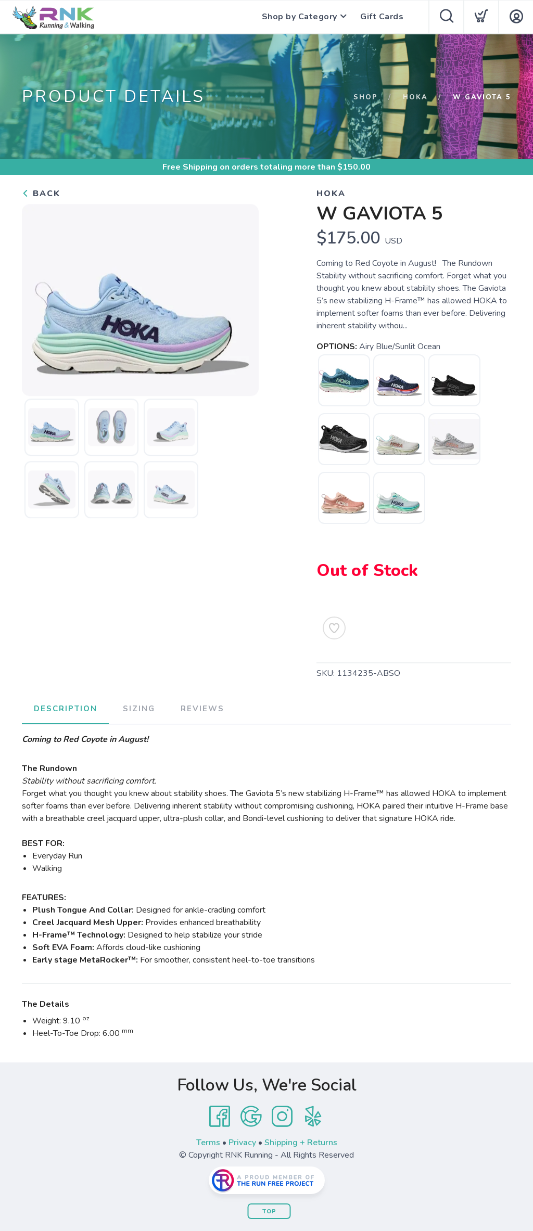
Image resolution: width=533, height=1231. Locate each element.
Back (41, 193)
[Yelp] (313, 1116)
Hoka (415, 97)
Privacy (242, 1142)
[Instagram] (282, 1116)
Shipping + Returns (300, 1142)
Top (269, 1211)
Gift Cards (381, 17)
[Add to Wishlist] (334, 628)
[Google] (250, 1116)
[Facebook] (219, 1116)
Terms (208, 1142)
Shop (365, 97)
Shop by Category (298, 17)
